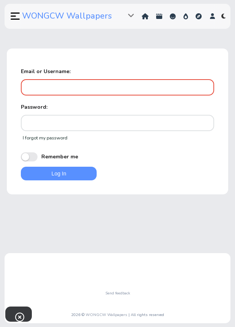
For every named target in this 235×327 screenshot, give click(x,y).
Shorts (159, 16)
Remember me (49, 156)
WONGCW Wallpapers (67, 16)
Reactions (173, 16)
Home (145, 16)
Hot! (185, 16)
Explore (199, 16)
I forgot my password (45, 138)
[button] (14, 16)
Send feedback (117, 293)
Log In (59, 174)
